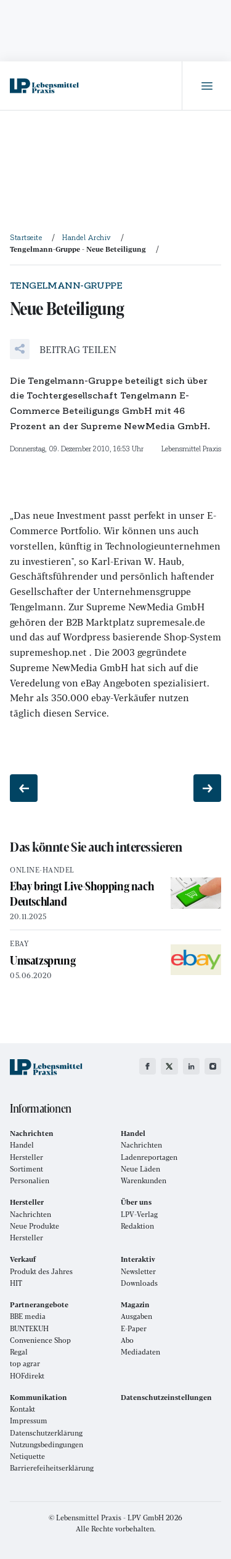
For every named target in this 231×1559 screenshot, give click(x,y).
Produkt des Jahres (41, 1271)
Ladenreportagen (149, 1157)
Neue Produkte (34, 1226)
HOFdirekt (27, 1375)
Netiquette (27, 1456)
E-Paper (134, 1328)
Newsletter (138, 1271)
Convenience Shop (40, 1340)
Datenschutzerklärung (46, 1432)
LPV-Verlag (139, 1214)
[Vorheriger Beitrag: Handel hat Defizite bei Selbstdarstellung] (24, 788)
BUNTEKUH (29, 1328)
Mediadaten (140, 1351)
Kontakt (22, 1408)
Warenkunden (143, 1180)
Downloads (139, 1283)
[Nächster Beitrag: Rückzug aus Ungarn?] (207, 788)
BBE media (28, 1316)
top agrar (25, 1363)
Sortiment (26, 1168)
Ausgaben (136, 1316)
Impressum (28, 1420)
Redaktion (137, 1226)
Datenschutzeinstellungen (166, 1397)
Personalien (29, 1180)
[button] (63, 349)
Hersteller (26, 1157)
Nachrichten (141, 1144)
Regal (19, 1351)
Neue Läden (140, 1168)
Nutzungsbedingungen (46, 1444)
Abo (127, 1340)
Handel (22, 1144)
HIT (16, 1283)
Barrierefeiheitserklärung (52, 1467)
